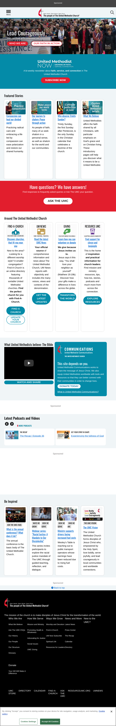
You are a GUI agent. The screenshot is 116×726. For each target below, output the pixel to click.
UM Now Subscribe (54, 636)
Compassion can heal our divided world (13, 119)
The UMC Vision (90, 523)
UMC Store (12, 691)
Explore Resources (92, 300)
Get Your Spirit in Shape (80, 432)
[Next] (12, 424)
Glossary (12, 653)
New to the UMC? (89, 620)
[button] (112, 12)
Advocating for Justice (36, 638)
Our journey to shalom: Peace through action (38, 119)
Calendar (68, 641)
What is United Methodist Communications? (78, 392)
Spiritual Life (51, 641)
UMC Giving (32, 649)
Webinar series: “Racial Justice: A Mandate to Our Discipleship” (40, 536)
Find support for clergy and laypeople (92, 242)
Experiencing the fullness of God (87, 436)
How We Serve (45, 525)
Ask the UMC (62, 692)
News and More (73, 618)
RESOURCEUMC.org (79, 690)
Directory (68, 647)
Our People (13, 641)
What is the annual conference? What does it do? (15, 532)
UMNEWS (98, 690)
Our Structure (14, 647)
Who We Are (17, 43)
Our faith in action (47, 43)
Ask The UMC (58, 201)
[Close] (111, 711)
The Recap (23, 432)
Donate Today (69, 386)
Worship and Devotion (55, 624)
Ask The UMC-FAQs (14, 524)
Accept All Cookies (50, 721)
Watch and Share (29, 382)
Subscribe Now (55, 80)
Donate (12, 664)
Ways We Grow (36, 525)
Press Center (70, 630)
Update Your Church (15, 319)
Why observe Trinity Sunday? (67, 117)
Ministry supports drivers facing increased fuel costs (67, 534)
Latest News (70, 624)
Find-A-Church (52, 630)
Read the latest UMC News (41, 240)
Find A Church (15, 311)
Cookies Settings (28, 721)
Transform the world (67, 297)
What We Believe (91, 116)
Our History (13, 636)
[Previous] (7, 424)
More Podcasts (25, 426)
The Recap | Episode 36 (32, 436)
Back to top (58, 588)
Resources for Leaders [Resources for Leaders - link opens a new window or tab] (55, 647)
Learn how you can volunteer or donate (67, 240)
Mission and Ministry (35, 624)
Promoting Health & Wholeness (35, 631)
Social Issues (32, 644)
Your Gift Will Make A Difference (17, 671)
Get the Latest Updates (41, 298)
